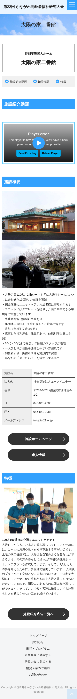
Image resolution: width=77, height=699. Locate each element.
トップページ (38, 635)
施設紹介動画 (18, 81)
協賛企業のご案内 (38, 668)
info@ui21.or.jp (43, 420)
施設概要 (43, 81)
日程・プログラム (38, 648)
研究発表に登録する (38, 655)
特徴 (63, 81)
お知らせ (38, 642)
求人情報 (38, 455)
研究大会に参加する (38, 661)
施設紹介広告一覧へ (38, 614)
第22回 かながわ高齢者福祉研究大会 (33, 7)
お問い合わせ (38, 674)
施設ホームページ (38, 439)
